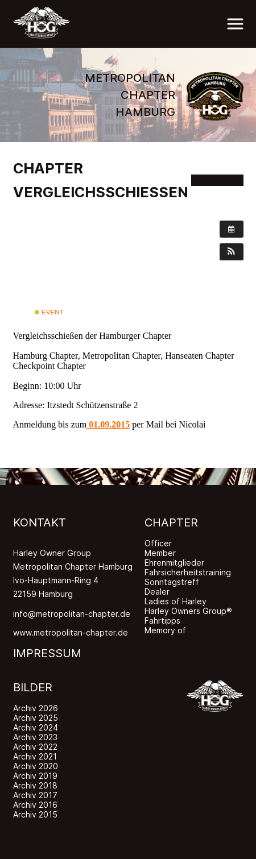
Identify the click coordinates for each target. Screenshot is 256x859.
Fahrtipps (162, 620)
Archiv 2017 (35, 795)
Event (49, 312)
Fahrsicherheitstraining (187, 572)
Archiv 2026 (35, 708)
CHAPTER (171, 522)
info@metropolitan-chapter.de (71, 614)
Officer (158, 543)
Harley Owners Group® (188, 611)
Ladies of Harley (175, 601)
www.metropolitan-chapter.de (70, 632)
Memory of (165, 630)
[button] (231, 252)
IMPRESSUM (47, 653)
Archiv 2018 (35, 785)
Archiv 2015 (35, 814)
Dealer (157, 591)
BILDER (32, 687)
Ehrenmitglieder (174, 562)
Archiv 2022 (35, 747)
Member (160, 553)
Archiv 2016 (35, 805)
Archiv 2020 (35, 766)
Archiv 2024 (35, 727)
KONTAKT (39, 522)
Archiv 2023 (35, 737)
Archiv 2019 (35, 776)
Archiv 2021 (35, 756)
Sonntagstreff (171, 582)
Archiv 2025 (35, 718)
